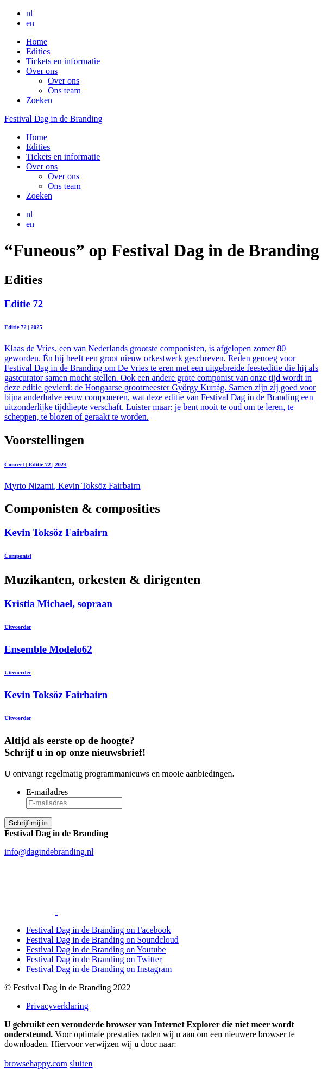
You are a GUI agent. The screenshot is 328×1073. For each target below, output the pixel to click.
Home (36, 41)
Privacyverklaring (57, 1006)
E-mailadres (47, 792)
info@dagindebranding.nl (48, 851)
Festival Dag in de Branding (53, 118)
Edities (38, 51)
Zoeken (39, 100)
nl (29, 13)
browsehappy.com (35, 1063)
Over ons (42, 70)
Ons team (64, 90)
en (30, 23)
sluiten (81, 1063)
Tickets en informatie (63, 61)
